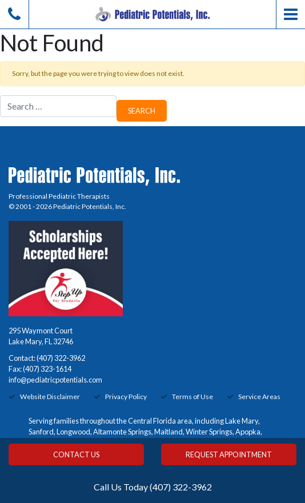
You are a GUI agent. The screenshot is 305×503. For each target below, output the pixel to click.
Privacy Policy (126, 396)
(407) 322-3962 (61, 358)
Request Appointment (229, 454)
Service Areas (259, 396)
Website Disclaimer (50, 396)
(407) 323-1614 (47, 368)
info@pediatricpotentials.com (55, 379)
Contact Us (76, 454)
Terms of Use (192, 396)
